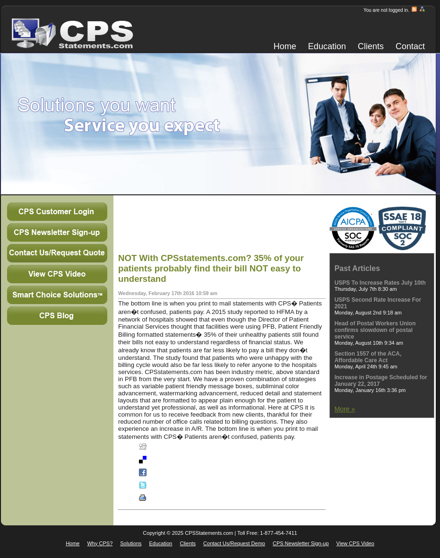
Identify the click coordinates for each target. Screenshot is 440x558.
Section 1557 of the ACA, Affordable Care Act (368, 357)
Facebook (160, 474)
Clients (371, 46)
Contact (410, 46)
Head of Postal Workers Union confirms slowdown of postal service (375, 330)
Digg (154, 449)
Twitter (156, 487)
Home (285, 46)
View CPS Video (355, 543)
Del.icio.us (160, 461)
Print (154, 500)
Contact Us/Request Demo (234, 543)
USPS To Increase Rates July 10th (380, 282)
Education (327, 46)
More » (345, 409)
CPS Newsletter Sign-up (301, 543)
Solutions (130, 543)
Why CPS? (99, 543)
